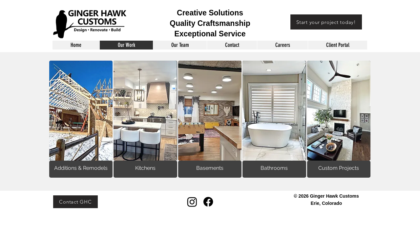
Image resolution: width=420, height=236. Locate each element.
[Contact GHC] (75, 201)
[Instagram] (192, 201)
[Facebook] (208, 201)
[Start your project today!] (326, 22)
